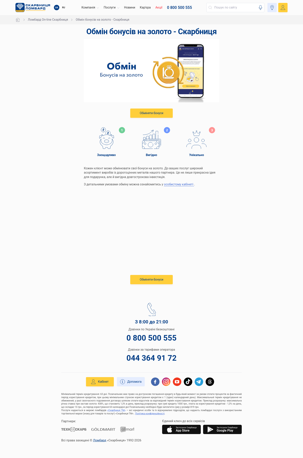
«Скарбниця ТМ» (116, 410)
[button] (90, 7)
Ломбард (99, 440)
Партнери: (68, 421)
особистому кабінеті (179, 184)
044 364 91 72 (151, 358)
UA (56, 7)
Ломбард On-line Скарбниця (48, 19)
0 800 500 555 (151, 338)
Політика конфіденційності (150, 413)
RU (63, 7)
